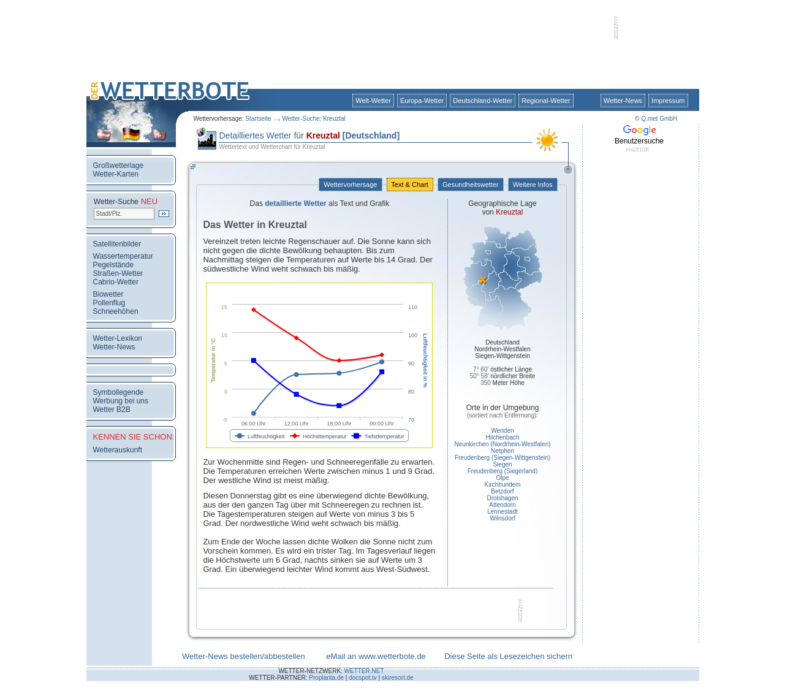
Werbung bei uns (121, 401)
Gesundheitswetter (471, 184)
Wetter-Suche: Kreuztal (314, 118)
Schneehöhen (115, 311)
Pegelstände (113, 265)
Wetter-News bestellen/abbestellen (243, 656)
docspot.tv (363, 677)
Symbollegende (118, 392)
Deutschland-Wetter (482, 100)
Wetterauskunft (117, 450)
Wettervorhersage (350, 184)
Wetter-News (623, 100)
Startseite (258, 118)
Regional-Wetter (545, 100)
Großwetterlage (118, 165)
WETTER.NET (364, 671)
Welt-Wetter (373, 100)
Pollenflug (109, 303)
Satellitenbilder (117, 244)
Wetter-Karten (115, 174)
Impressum (668, 100)
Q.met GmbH (659, 118)
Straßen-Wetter (118, 273)
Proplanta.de (326, 677)
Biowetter (108, 294)
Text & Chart (410, 184)
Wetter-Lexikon (117, 338)
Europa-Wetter (422, 100)
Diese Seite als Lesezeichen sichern (508, 656)
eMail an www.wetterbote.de (376, 656)
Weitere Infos (533, 184)
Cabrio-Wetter (115, 282)
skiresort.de (398, 677)
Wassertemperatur (123, 256)
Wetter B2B (112, 409)
